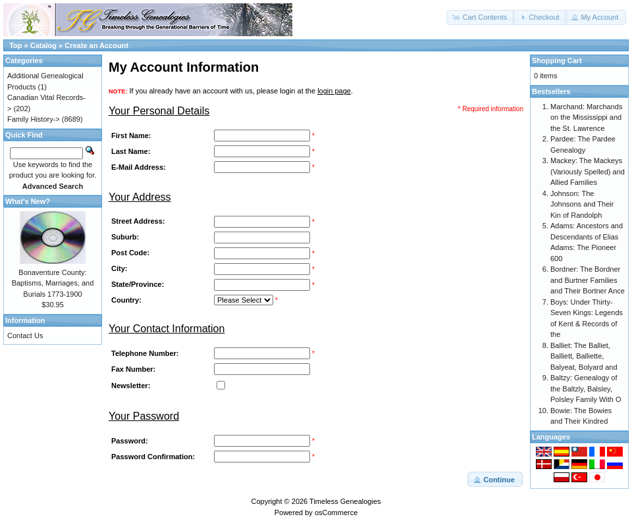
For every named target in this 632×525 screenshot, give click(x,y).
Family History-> (33, 119)
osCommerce (336, 512)
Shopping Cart (557, 60)
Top (15, 45)
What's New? (27, 201)
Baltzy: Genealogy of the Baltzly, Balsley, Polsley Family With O (585, 388)
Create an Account (96, 45)
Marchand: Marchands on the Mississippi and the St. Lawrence (586, 117)
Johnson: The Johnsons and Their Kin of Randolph (582, 204)
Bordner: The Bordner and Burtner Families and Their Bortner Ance (587, 280)
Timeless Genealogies (345, 501)
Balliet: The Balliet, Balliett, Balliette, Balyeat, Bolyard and (584, 356)
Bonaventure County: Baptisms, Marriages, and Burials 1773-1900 (53, 283)
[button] (480, 17)
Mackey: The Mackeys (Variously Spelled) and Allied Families (587, 171)
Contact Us (25, 335)
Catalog (43, 45)
